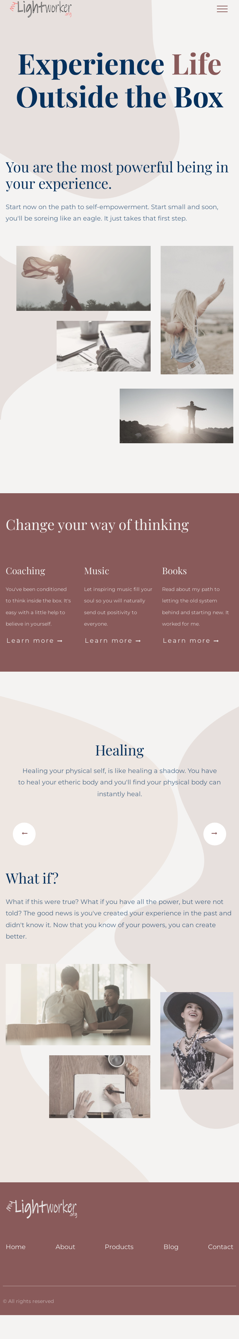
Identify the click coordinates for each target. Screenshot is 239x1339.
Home (16, 1247)
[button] (24, 834)
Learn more (34, 641)
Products (119, 1247)
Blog (170, 1247)
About (65, 1247)
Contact (220, 1247)
